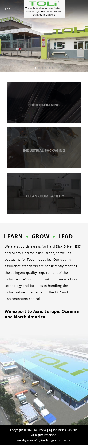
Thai (8, 9)
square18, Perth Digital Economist (49, 440)
